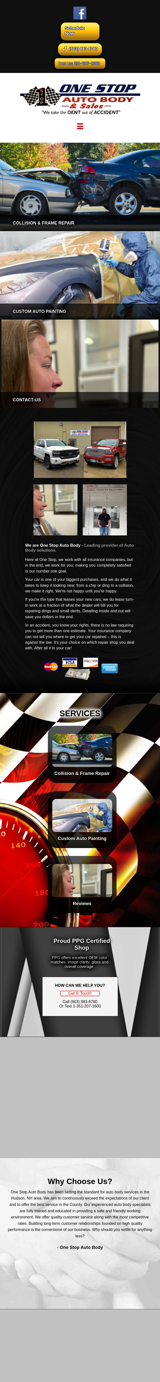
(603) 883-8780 (79, 48)
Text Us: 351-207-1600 (79, 63)
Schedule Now (75, 31)
